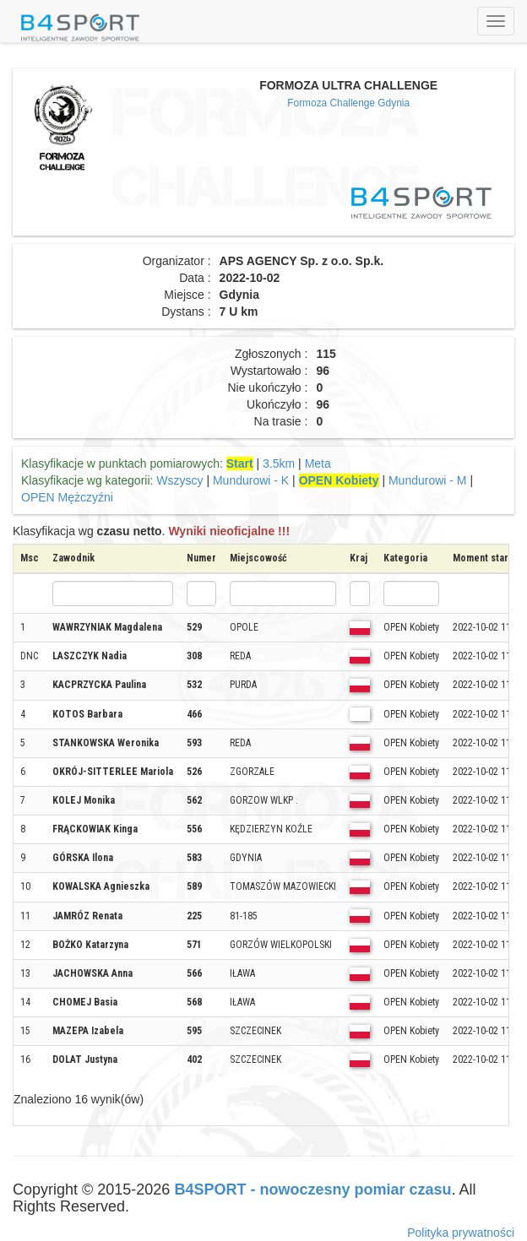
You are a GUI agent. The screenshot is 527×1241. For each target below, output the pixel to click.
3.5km (279, 463)
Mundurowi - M (427, 480)
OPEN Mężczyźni (67, 497)
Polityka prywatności (460, 1232)
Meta (318, 463)
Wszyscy (179, 480)
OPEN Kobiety (339, 480)
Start (239, 463)
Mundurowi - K (251, 480)
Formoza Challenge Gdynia (348, 103)
